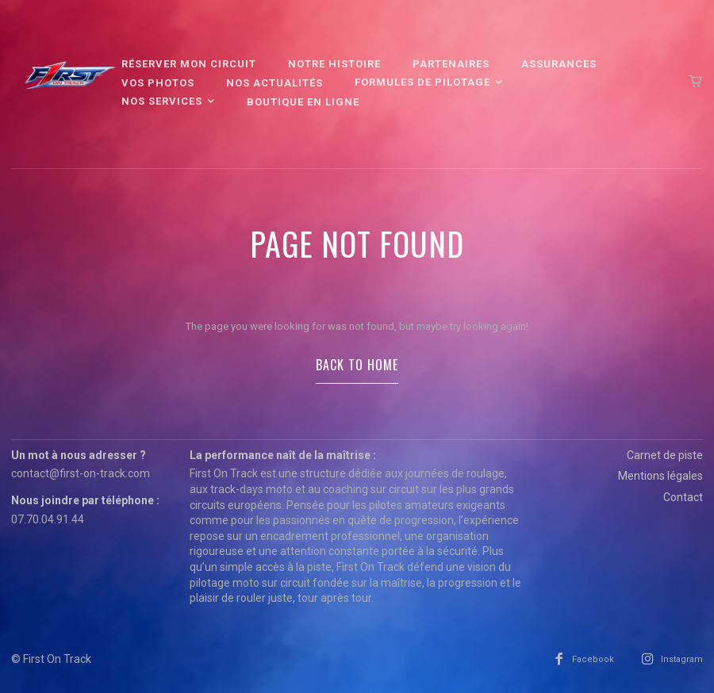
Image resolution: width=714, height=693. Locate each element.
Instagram (682, 659)
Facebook (593, 659)
